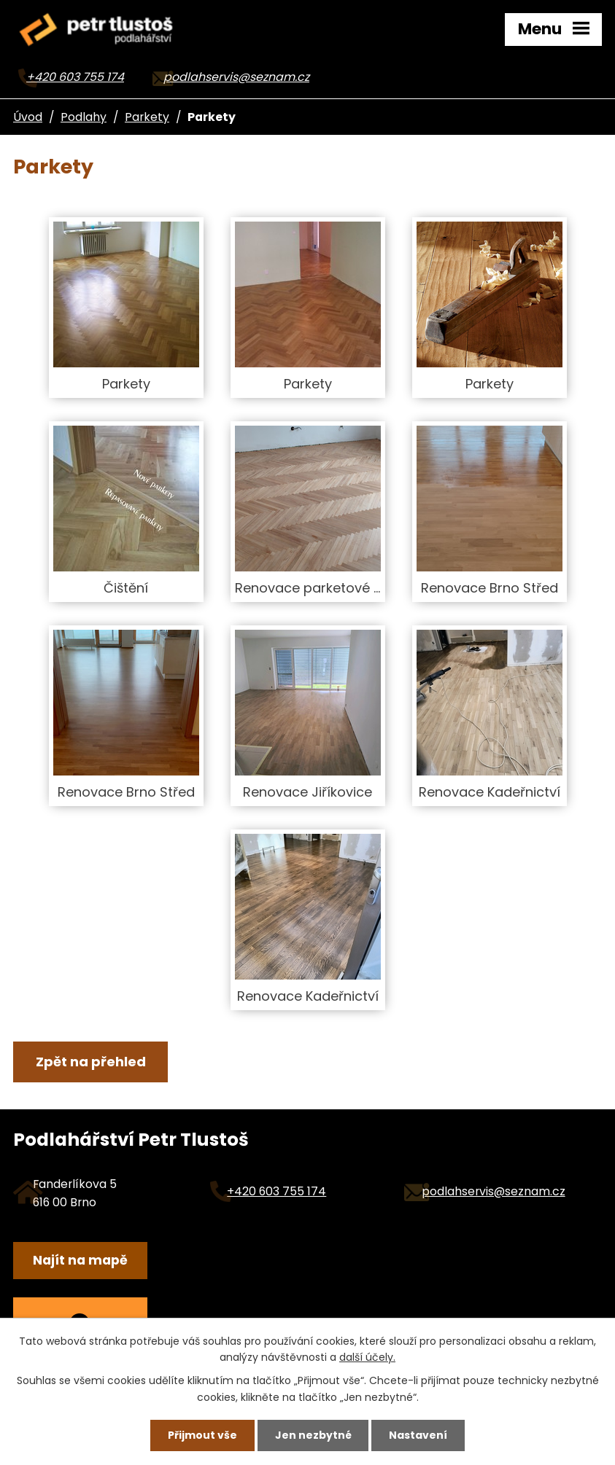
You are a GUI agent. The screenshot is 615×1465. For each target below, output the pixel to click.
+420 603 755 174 (75, 77)
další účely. (367, 1357)
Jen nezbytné (313, 1435)
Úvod (27, 117)
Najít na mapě (80, 1260)
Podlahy (84, 117)
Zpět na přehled (91, 1061)
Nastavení (418, 1435)
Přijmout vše (202, 1435)
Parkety (147, 117)
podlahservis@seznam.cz (236, 77)
